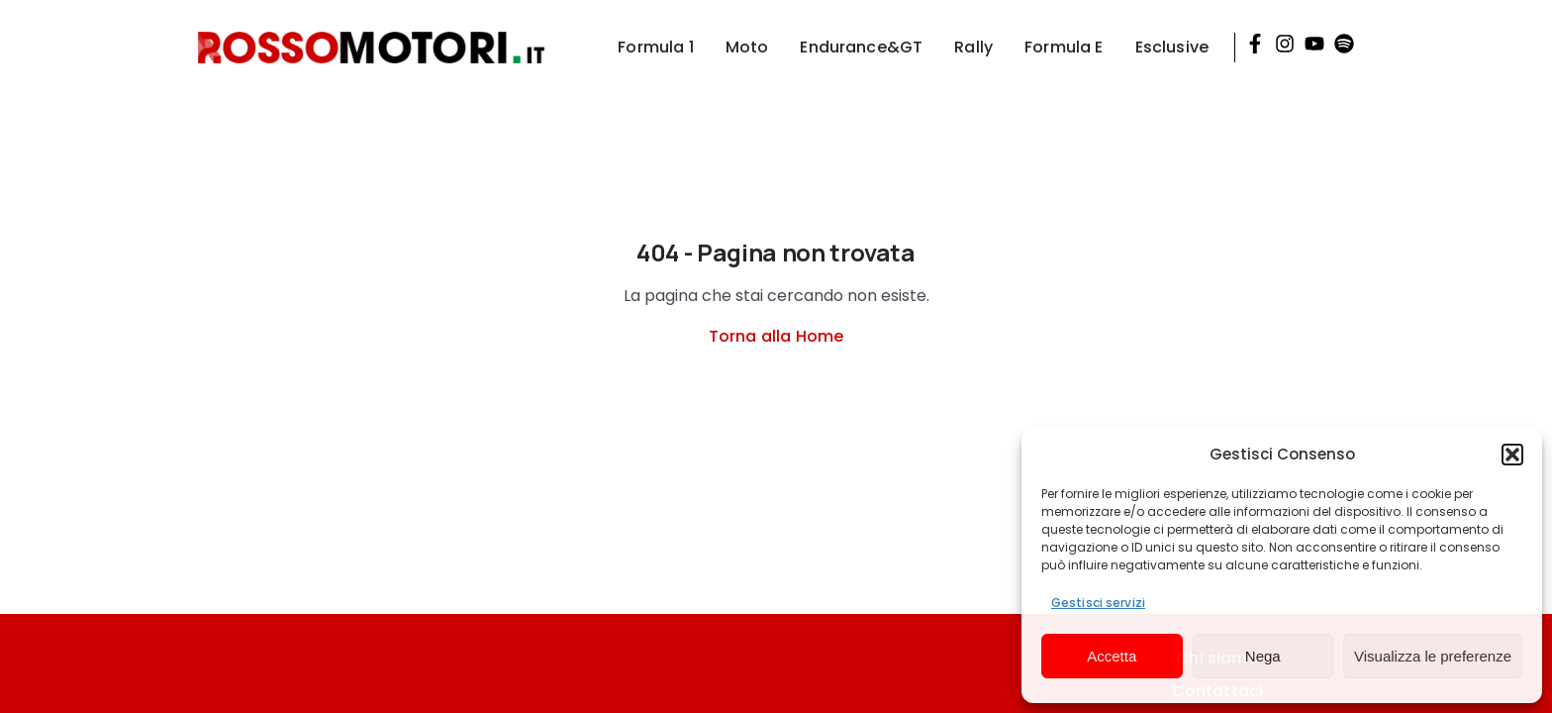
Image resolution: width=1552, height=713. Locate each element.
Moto (747, 47)
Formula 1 (655, 47)
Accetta (1111, 656)
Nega (1263, 656)
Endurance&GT (861, 47)
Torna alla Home (776, 336)
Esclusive (1172, 47)
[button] (1512, 454)
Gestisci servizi (1098, 602)
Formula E (1063, 47)
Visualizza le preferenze (1432, 656)
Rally (973, 47)
